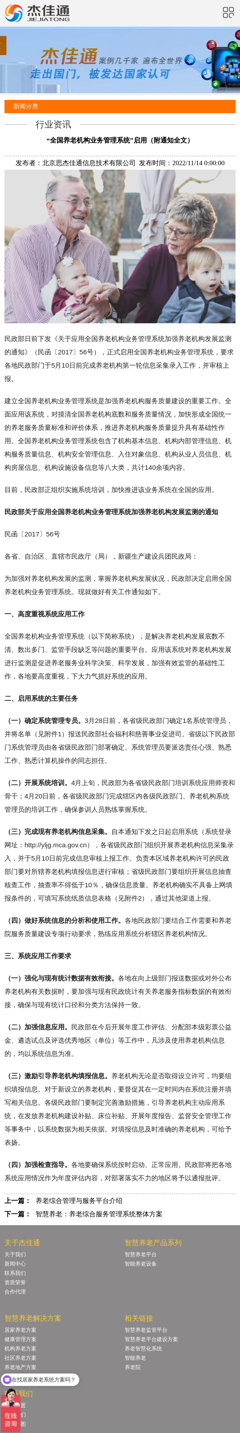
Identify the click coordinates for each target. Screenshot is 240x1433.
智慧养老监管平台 (146, 1330)
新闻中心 (15, 1264)
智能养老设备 (141, 1264)
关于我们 (15, 1254)
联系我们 (15, 1273)
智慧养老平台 (141, 1254)
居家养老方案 (20, 1330)
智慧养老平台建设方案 (151, 1339)
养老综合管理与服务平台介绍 (79, 1200)
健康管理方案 (20, 1339)
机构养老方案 (20, 1349)
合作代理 (15, 1292)
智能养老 (135, 1358)
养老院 (133, 1367)
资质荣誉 (15, 1282)
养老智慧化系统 (143, 1349)
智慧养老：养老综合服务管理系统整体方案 (99, 1214)
